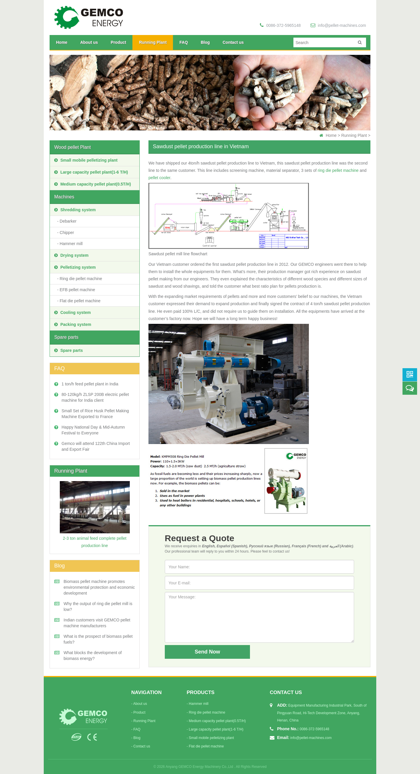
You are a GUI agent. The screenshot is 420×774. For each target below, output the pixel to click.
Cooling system (72, 312)
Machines (64, 196)
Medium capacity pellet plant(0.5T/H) (92, 184)
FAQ (183, 42)
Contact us (233, 42)
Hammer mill (71, 243)
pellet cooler (159, 177)
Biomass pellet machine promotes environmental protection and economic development (99, 587)
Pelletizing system (75, 267)
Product (118, 42)
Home (61, 42)
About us (89, 42)
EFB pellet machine (77, 289)
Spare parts (66, 337)
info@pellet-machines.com (338, 25)
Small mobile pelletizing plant (86, 160)
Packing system (72, 324)
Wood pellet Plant (72, 147)
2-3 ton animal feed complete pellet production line (95, 514)
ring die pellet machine (338, 170)
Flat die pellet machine (80, 300)
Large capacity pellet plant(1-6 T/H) (91, 172)
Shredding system (75, 209)
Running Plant (153, 42)
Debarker (68, 221)
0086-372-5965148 (280, 25)
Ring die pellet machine (81, 278)
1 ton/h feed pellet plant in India (90, 384)
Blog (205, 42)
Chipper (67, 232)
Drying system (71, 255)
